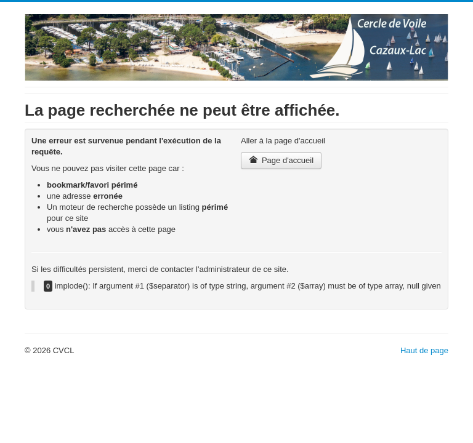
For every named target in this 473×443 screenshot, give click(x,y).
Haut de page (424, 350)
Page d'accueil (281, 160)
